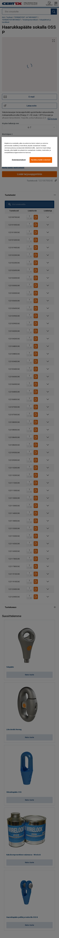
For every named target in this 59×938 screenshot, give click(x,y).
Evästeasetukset (19, 160)
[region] (29, 152)
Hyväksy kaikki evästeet (41, 160)
